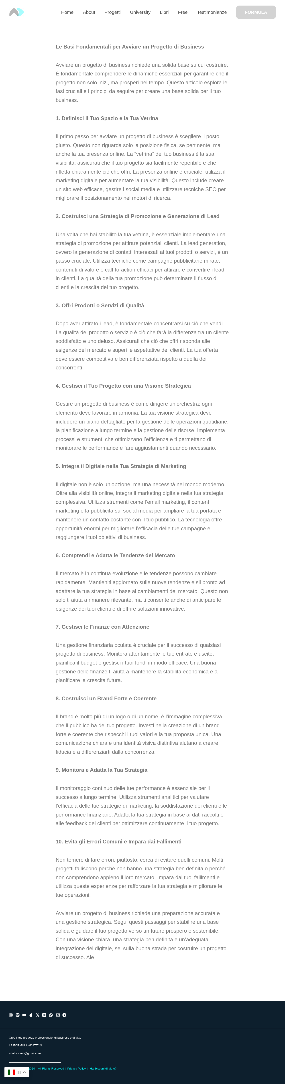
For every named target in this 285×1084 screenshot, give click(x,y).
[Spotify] (18, 1015)
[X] (38, 1015)
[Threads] (44, 1015)
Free (183, 12)
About (89, 12)
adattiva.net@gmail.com (25, 1053)
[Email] (58, 1015)
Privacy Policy (76, 1068)
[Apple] (31, 1015)
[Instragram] (11, 1015)
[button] (256, 12)
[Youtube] (24, 1015)
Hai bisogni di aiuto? (103, 1068)
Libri (164, 12)
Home (67, 12)
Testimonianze (212, 12)
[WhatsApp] (51, 1015)
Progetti (112, 12)
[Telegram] (64, 1015)
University (140, 12)
